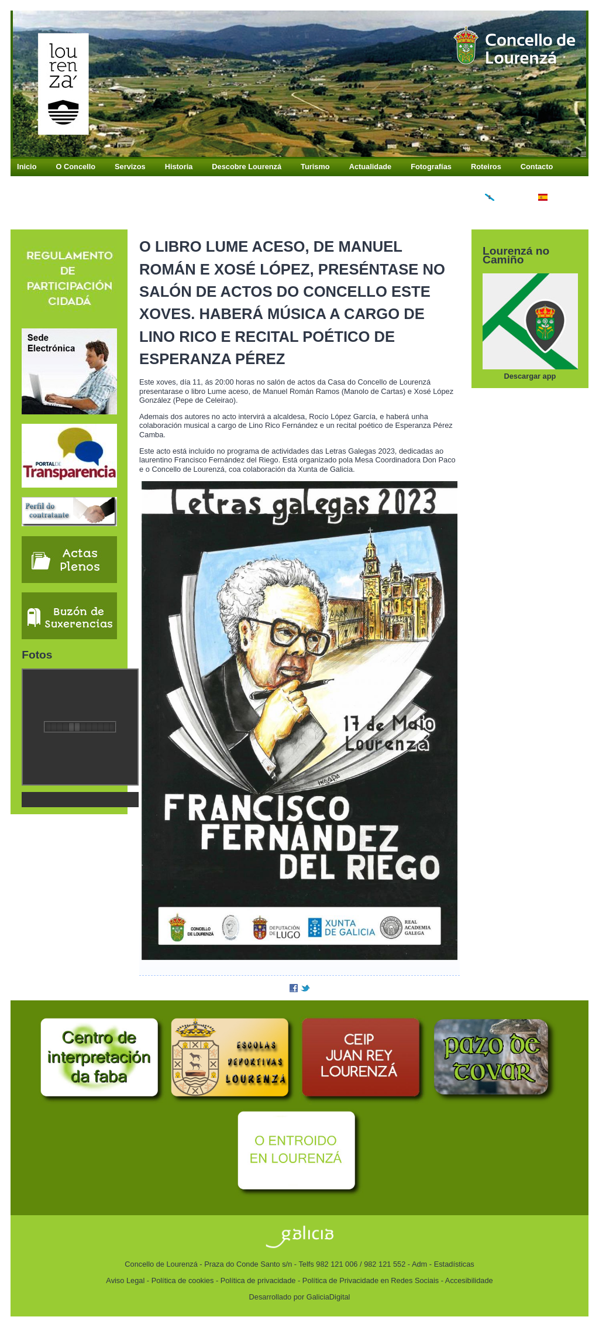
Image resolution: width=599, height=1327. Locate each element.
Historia (179, 166)
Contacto (537, 166)
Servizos (130, 166)
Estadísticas (454, 1264)
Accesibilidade (469, 1280)
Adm (419, 1264)
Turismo (315, 166)
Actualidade (370, 166)
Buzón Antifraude (48, 182)
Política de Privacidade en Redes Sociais (370, 1280)
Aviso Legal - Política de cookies (160, 1280)
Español (557, 198)
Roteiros (486, 166)
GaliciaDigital (328, 1296)
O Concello (76, 166)
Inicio (26, 166)
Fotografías (431, 166)
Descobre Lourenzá (246, 166)
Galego (502, 198)
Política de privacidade (258, 1280)
